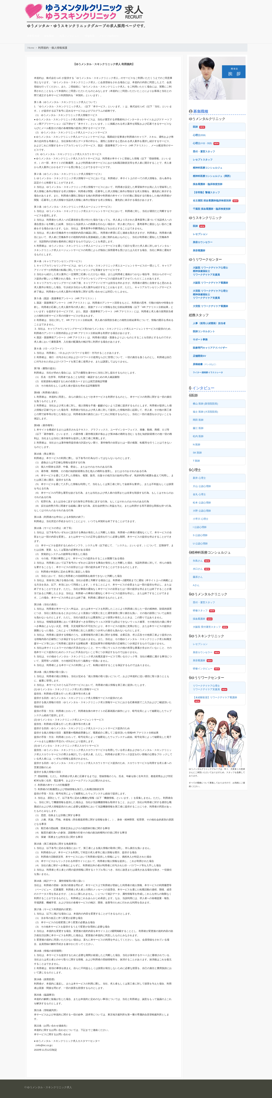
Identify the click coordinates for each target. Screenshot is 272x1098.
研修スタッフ (200, 610)
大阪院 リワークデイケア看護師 (210, 282)
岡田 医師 (198, 419)
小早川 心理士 (200, 518)
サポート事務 (200, 339)
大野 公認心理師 (202, 510)
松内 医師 (198, 436)
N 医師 (196, 444)
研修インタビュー (202, 668)
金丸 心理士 (199, 494)
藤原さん (198, 576)
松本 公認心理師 (202, 502)
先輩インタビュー (69, 35)
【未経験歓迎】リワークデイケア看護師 (215, 697)
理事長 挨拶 (33, 35)
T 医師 (196, 460)
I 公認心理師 (199, 527)
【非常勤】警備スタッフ (206, 192)
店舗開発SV (199, 355)
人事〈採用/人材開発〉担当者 (209, 323)
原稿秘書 (205, 364)
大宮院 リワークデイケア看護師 (210, 306)
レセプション (200, 234)
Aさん (196, 585)
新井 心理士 (199, 477)
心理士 (199, 135)
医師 (195, 126)
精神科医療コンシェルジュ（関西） (212, 176)
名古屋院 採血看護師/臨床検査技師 (212, 200)
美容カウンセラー (202, 242)
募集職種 (49, 35)
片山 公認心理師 (202, 486)
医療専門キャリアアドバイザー (210, 347)
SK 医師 (197, 452)
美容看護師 (199, 250)
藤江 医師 (198, 428)
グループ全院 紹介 (109, 35)
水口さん (198, 568)
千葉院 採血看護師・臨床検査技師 (211, 208)
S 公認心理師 (200, 535)
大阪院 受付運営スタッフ (207, 626)
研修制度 (90, 35)
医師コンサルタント (204, 331)
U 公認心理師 (200, 543)
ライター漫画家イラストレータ (208, 372)
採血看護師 (199, 618)
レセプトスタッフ (202, 159)
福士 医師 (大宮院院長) (205, 411)
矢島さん (198, 560)
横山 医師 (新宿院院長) (205, 403)
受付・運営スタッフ (204, 151)
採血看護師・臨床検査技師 (207, 184)
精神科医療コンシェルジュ (207, 167)
